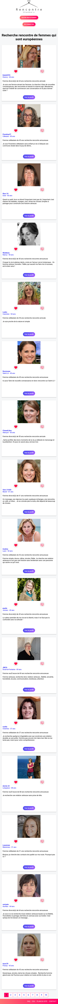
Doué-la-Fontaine (9, 669)
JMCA (5, 667)
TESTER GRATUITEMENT (29, 17)
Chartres (6, 729)
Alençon (6, 432)
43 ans (11, 610)
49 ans (12, 373)
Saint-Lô (6, 373)
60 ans (9, 196)
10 (46, 995)
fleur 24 (5, 194)
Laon (4, 551)
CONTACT (52, 1001)
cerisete (6, 904)
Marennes (6, 847)
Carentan (6, 314)
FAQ (28, 1001)
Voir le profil (29, 97)
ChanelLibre (7, 431)
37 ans (12, 729)
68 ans (13, 788)
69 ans (19, 669)
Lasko (5, 312)
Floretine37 (7, 134)
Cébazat (6, 136)
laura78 (5, 964)
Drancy (5, 77)
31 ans (13, 847)
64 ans (11, 77)
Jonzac (5, 610)
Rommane (6, 371)
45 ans (12, 136)
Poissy (5, 966)
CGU (33, 1001)
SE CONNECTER (29, 24)
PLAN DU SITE (42, 1001)
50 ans (11, 255)
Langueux (6, 788)
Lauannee (6, 845)
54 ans (13, 314)
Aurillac (5, 906)
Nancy (5, 255)
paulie (5, 608)
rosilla (5, 727)
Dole (4, 196)
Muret (5, 492)
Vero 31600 (7, 490)
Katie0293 (6, 75)
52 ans (10, 551)
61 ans (10, 492)
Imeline (5, 549)
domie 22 (6, 786)
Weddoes (6, 253)
